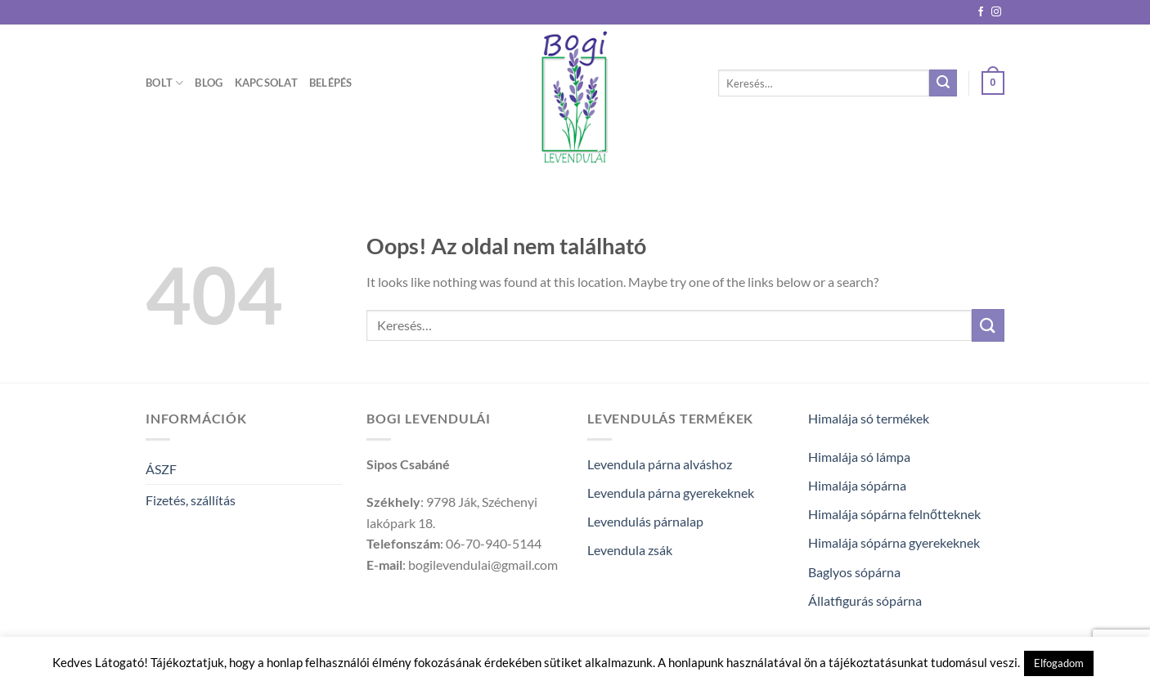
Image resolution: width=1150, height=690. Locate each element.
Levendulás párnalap (645, 521)
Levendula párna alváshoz (659, 464)
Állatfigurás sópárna (865, 600)
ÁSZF (161, 469)
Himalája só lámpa (859, 456)
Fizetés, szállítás (191, 500)
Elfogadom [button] (1059, 663)
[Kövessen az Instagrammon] (996, 12)
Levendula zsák (629, 550)
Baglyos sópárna (854, 572)
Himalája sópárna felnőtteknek (894, 514)
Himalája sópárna (857, 485)
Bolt (164, 83)
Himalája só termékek (868, 418)
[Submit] (943, 83)
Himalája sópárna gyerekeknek (894, 542)
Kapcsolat (266, 82)
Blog (208, 82)
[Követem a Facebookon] (981, 12)
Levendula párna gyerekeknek (670, 492)
